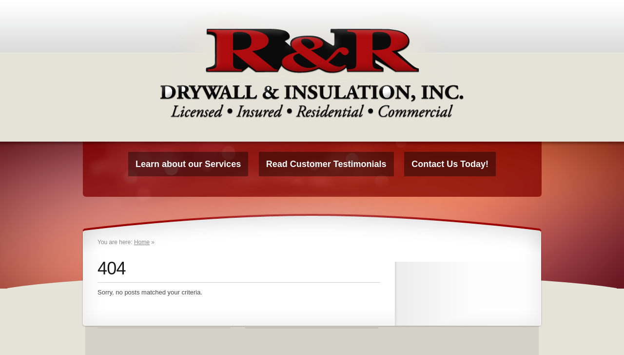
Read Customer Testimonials (326, 164)
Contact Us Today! (449, 164)
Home (142, 242)
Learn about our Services (188, 164)
